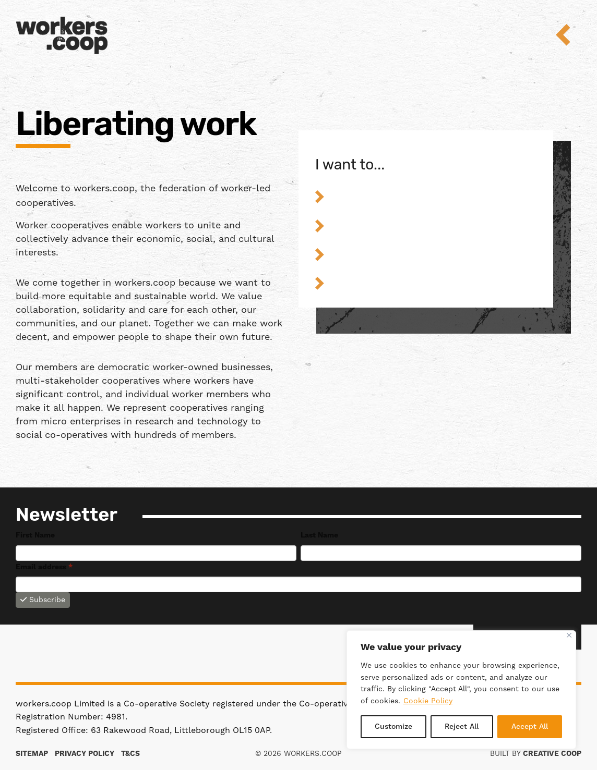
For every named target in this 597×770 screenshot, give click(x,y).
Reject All (462, 726)
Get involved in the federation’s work (434, 283)
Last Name (319, 535)
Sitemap (32, 754)
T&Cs (130, 754)
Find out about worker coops (434, 254)
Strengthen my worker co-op (434, 225)
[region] (461, 689)
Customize (393, 726)
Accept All (529, 726)
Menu (570, 35)
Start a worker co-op (434, 196)
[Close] (569, 635)
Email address (44, 567)
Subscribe (42, 600)
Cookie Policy (427, 701)
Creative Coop (552, 754)
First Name (35, 535)
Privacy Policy (84, 754)
